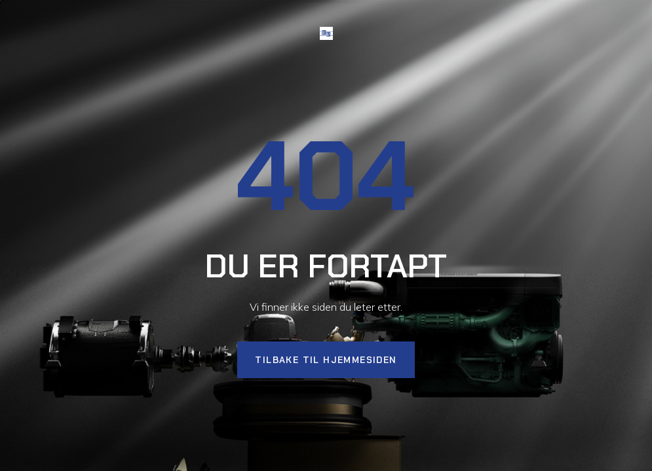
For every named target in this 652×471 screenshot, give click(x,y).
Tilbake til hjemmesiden (325, 360)
